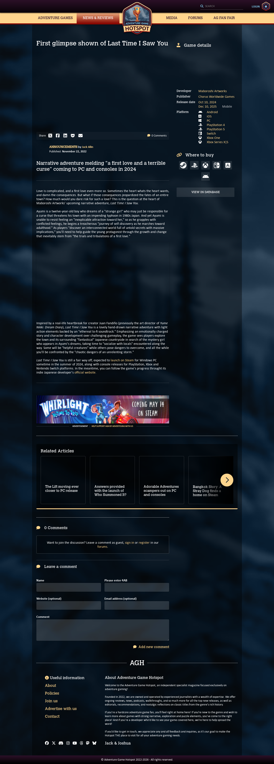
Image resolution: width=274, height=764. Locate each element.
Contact (52, 716)
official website (84, 372)
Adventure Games (55, 18)
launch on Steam (122, 360)
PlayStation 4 (216, 125)
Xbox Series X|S (217, 142)
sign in (129, 542)
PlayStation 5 (216, 129)
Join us (51, 701)
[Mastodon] (87, 743)
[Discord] (60, 743)
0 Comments (157, 135)
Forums (195, 18)
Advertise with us (61, 708)
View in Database (205, 192)
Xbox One (213, 138)
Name (40, 580)
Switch (211, 133)
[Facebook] (47, 743)
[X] (54, 743)
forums (102, 547)
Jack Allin (87, 147)
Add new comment (151, 647)
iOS (209, 116)
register (144, 542)
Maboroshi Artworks (212, 91)
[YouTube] (75, 743)
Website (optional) (48, 599)
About (50, 685)
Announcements (63, 147)
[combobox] (221, 6)
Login (256, 6)
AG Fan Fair (224, 18)
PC (208, 121)
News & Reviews (98, 18)
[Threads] (81, 743)
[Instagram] (68, 743)
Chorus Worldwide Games (216, 97)
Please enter (115, 580)
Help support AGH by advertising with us (112, 426)
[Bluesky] (94, 743)
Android (212, 112)
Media (171, 18)
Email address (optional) (120, 599)
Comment (42, 617)
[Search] (221, 6)
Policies (52, 693)
